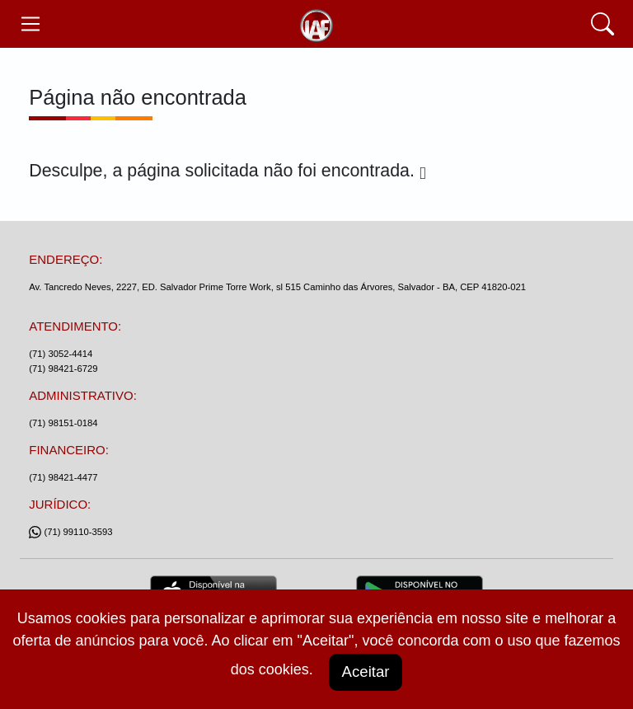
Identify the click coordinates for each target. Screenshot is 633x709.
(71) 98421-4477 (63, 477)
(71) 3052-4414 (60, 354)
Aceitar (365, 671)
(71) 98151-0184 (63, 423)
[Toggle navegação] (30, 24)
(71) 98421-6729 (63, 368)
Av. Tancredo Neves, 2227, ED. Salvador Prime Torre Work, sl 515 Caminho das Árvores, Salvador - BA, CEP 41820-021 (277, 287)
